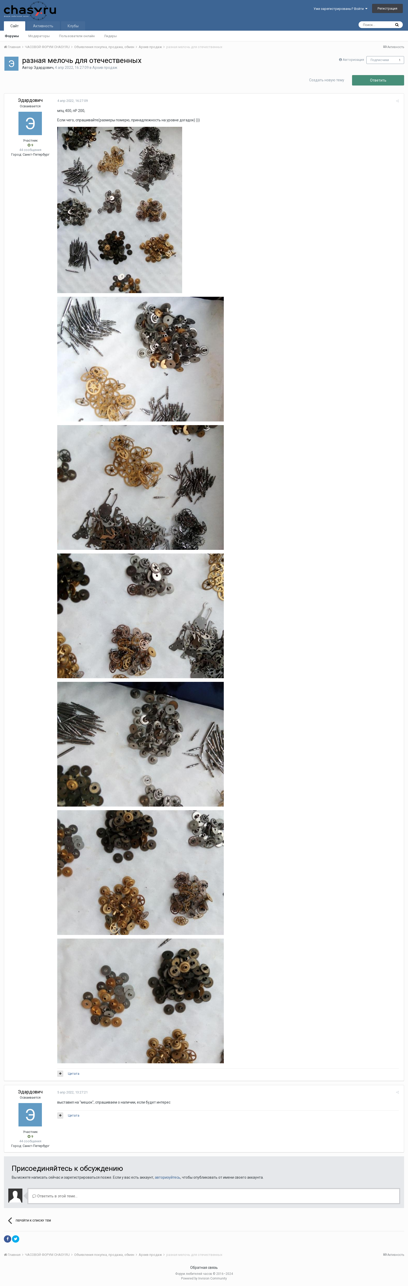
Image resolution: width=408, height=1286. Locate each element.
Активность (43, 26)
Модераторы (39, 36)
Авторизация (353, 60)
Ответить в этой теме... (55, 1196)
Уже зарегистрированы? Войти (340, 9)
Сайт (14, 26)
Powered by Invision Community (204, 1278)
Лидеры (110, 36)
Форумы (12, 36)
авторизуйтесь (167, 1177)
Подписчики (380, 60)
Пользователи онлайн (77, 36)
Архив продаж (104, 67)
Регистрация (387, 8)
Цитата (72, 1074)
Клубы (73, 26)
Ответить (378, 80)
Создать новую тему (326, 80)
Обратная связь (204, 1267)
